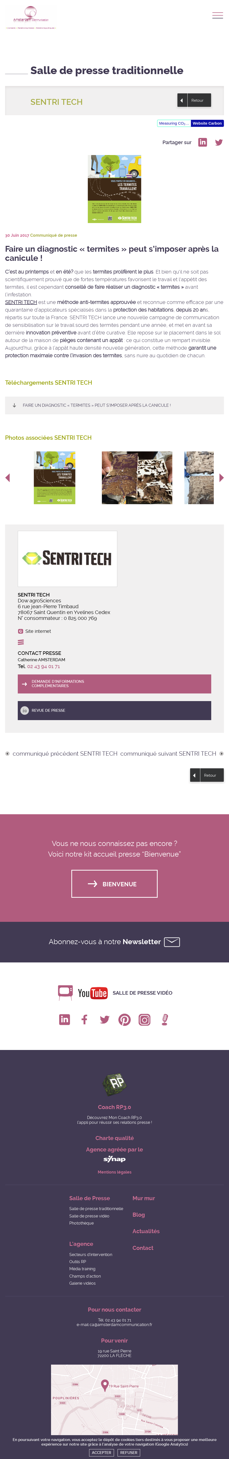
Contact (143, 1248)
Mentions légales (115, 1172)
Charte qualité (114, 1138)
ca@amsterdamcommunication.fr (121, 1324)
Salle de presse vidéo (142, 993)
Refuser (128, 1452)
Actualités (146, 1231)
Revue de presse (48, 710)
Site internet (38, 631)
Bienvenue (120, 884)
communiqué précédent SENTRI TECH (65, 754)
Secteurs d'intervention (90, 1254)
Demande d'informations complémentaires (58, 683)
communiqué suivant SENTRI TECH (168, 754)
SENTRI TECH (21, 302)
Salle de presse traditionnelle (96, 1208)
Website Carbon (207, 123)
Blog (139, 1215)
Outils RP (77, 1261)
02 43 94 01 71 (43, 666)
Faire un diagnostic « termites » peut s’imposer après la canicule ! (97, 405)
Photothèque (81, 1223)
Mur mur (144, 1198)
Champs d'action (85, 1276)
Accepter (101, 1452)
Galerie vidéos (82, 1283)
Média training (82, 1268)
